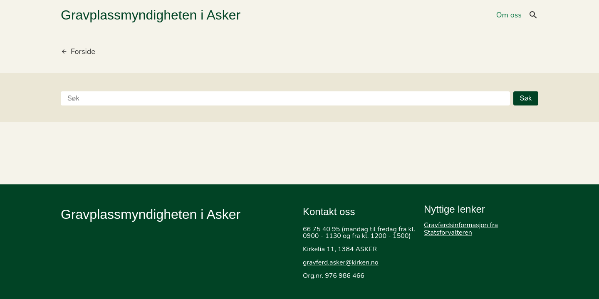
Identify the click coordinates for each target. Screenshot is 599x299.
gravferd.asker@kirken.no (341, 262)
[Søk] (285, 98)
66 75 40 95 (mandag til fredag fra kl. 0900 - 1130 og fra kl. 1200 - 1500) (359, 232)
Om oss (509, 15)
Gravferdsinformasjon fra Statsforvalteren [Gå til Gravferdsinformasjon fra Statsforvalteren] (461, 229)
